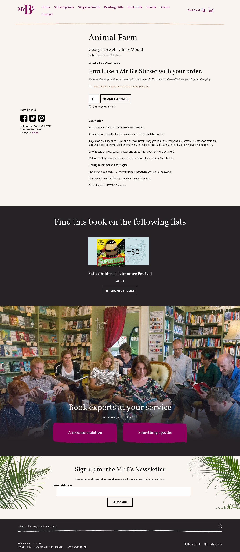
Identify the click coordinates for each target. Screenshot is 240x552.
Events (151, 7)
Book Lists (135, 7)
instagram (215, 544)
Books (35, 132)
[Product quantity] (94, 98)
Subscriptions (64, 7)
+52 (133, 251)
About (165, 7)
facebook (194, 544)
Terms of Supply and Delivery (48, 547)
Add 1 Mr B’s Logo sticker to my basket (121, 86)
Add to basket (118, 99)
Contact (47, 14)
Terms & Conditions (76, 547)
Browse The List (122, 291)
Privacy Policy (24, 547)
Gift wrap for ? (102, 106)
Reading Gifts (113, 7)
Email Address (62, 485)
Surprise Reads (89, 7)
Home (46, 7)
